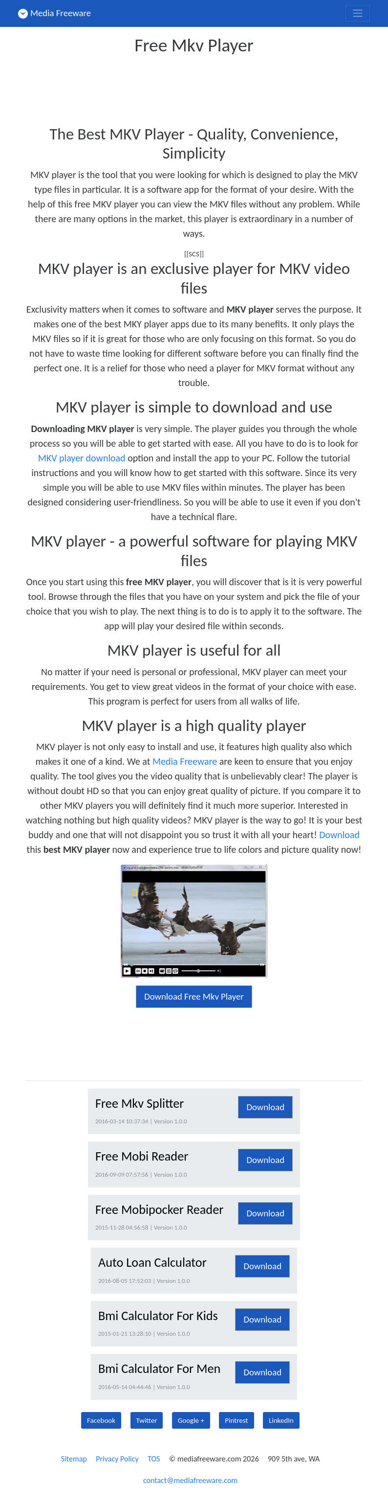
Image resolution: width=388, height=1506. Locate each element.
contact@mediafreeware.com (190, 1480)
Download (339, 835)
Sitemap (74, 1458)
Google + (191, 1420)
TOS (154, 1458)
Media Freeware (54, 13)
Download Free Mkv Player (194, 996)
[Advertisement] (203, 87)
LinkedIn (281, 1420)
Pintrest (236, 1420)
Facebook (101, 1420)
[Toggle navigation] (357, 13)
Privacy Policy (117, 1458)
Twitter (146, 1420)
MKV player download (82, 458)
